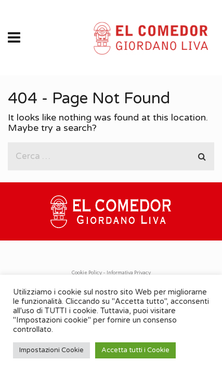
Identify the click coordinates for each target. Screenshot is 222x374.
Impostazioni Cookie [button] (51, 350)
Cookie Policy (87, 273)
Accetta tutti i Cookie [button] (135, 350)
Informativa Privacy (129, 273)
